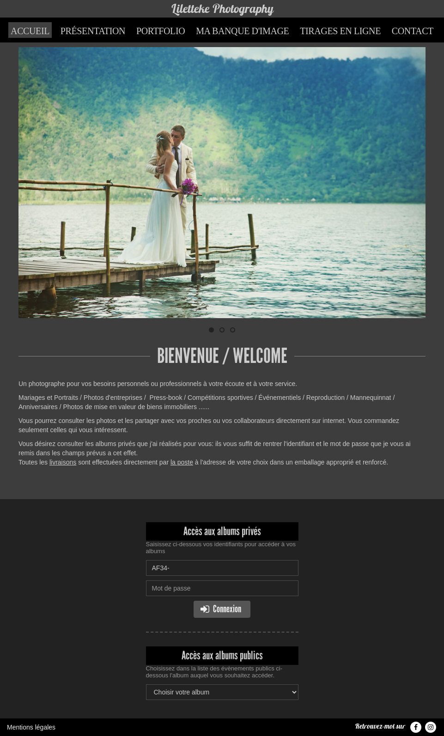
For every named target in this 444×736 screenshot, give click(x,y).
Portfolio (160, 31)
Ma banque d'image (242, 31)
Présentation (93, 31)
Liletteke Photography (222, 8)
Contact (412, 31)
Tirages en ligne (340, 31)
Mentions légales (31, 727)
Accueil (30, 31)
